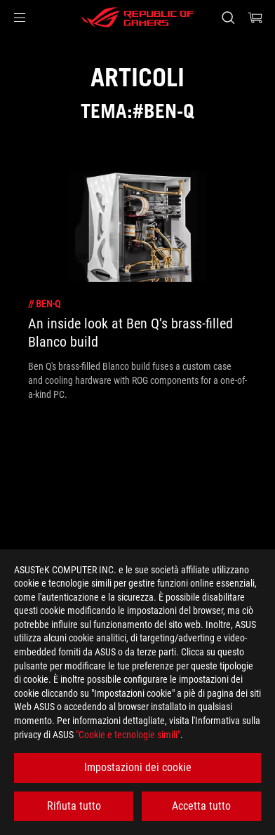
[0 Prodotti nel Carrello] (255, 17)
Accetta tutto (201, 806)
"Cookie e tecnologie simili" (128, 734)
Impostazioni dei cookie (138, 767)
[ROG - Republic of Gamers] (137, 17)
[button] (19, 17)
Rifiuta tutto (74, 806)
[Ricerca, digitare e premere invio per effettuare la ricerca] (227, 17)
